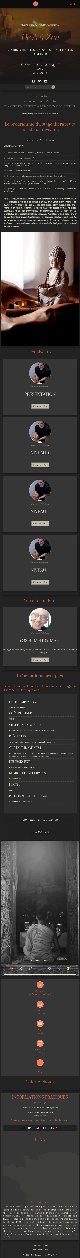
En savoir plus (40, 406)
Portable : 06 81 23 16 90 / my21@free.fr (40, 1107)
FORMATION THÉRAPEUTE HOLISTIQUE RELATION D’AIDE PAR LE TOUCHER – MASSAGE (40, 107)
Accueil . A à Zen (40, 96)
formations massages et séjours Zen (40, 101)
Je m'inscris (40, 832)
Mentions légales (40, 1245)
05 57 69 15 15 (40, 1103)
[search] (38, 87)
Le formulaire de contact (40, 1128)
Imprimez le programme (40, 820)
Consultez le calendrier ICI (21, 801)
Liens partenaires (40, 1249)
